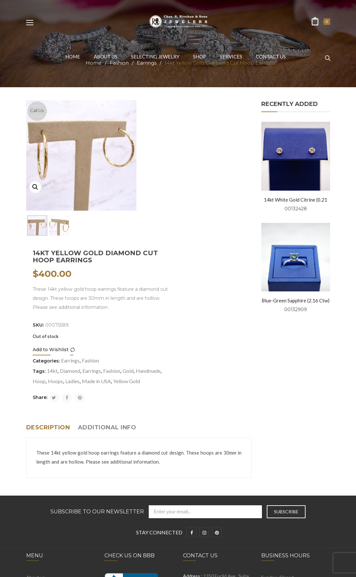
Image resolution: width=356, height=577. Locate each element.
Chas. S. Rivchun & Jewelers (124, 569)
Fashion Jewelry (42, 527)
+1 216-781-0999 (217, 486)
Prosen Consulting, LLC (273, 569)
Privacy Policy (40, 467)
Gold (241, 240)
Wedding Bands (42, 517)
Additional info (107, 307)
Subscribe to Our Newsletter (97, 391)
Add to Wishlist (164, 219)
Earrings (184, 230)
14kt (165, 240)
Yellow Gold (171, 261)
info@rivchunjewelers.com (220, 472)
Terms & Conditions (46, 477)
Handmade (158, 250)
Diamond (183, 240)
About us (35, 457)
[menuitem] (72, 56)
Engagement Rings (45, 507)
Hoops (195, 250)
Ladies (213, 250)
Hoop (179, 250)
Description (48, 307)
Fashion (203, 230)
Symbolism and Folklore (49, 497)
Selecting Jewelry (44, 487)
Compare (187, 219)
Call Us (37, 110)
